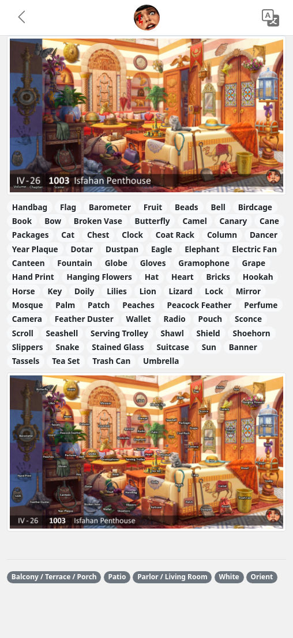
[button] (22, 18)
